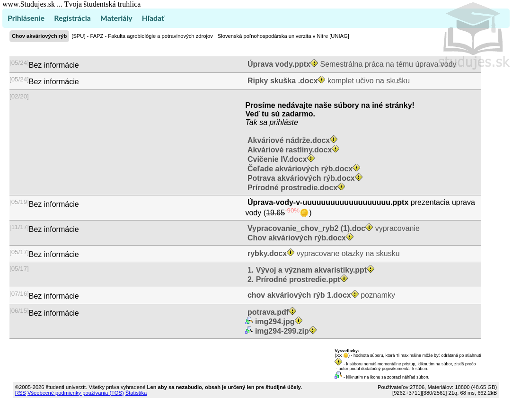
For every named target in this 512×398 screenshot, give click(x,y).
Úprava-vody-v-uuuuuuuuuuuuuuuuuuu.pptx (327, 202)
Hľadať (153, 17)
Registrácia (72, 17)
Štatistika (136, 393)
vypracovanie (332, 228)
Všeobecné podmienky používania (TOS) (75, 393)
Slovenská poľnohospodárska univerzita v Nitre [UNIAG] (283, 36)
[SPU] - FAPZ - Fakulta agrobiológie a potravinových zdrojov (141, 36)
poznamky (320, 295)
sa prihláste (278, 122)
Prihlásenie (26, 17)
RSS (20, 393)
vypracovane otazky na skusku (322, 253)
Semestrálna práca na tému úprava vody (350, 64)
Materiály (116, 17)
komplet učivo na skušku (327, 81)
